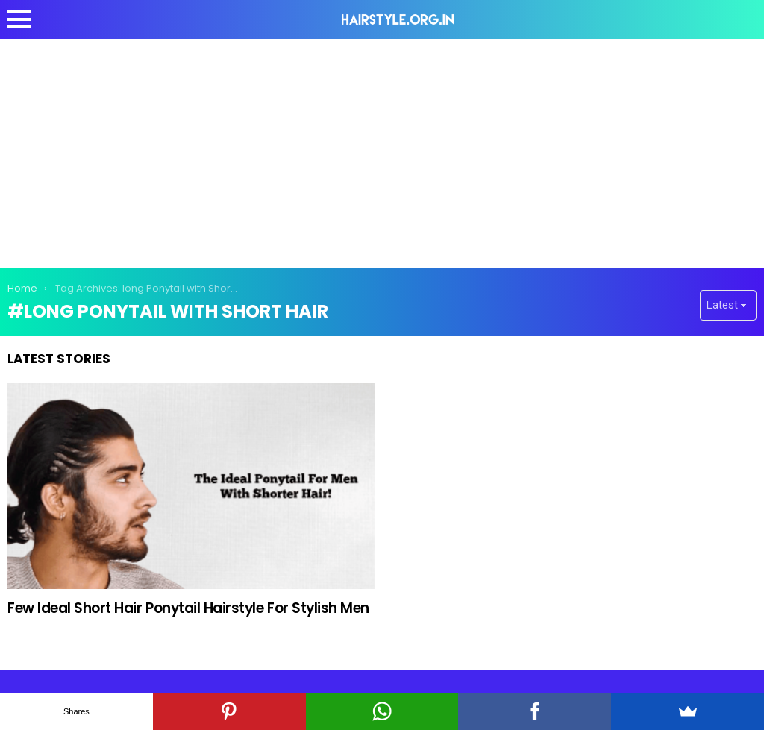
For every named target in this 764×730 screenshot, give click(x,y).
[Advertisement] (382, 150)
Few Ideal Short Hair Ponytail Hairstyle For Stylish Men (188, 608)
